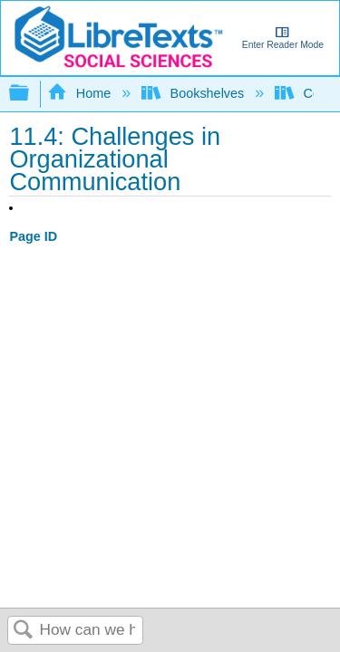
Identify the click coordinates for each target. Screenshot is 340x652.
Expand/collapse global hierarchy (31, 93)
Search (23, 631)
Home (80, 93)
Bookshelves (194, 93)
